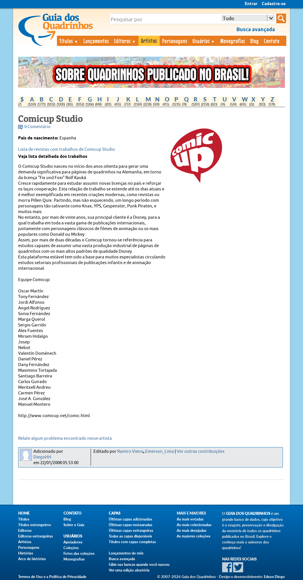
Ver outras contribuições (201, 451)
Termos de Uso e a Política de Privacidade (52, 576)
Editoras (125, 40)
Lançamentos (96, 40)
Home (23, 513)
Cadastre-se (274, 4)
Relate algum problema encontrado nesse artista (65, 438)
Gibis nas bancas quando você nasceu (139, 564)
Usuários (204, 40)
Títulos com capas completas (132, 541)
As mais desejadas (191, 530)
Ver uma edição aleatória (129, 570)
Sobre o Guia (73, 524)
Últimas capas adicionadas (130, 519)
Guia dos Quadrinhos (248, 513)
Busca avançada (122, 558)
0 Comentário (37, 126)
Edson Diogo (274, 576)
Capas (114, 513)
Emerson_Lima (159, 451)
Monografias (232, 40)
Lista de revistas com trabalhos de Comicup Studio (66, 149)
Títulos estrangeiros (34, 524)
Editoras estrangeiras (35, 536)
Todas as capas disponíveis (130, 536)
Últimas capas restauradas (130, 524)
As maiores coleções (193, 536)
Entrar (251, 4)
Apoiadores (72, 542)
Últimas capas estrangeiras (131, 530)
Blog (254, 40)
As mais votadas (190, 519)
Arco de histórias (32, 558)
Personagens (174, 40)
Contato (271, 40)
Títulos (68, 40)
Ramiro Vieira (130, 451)
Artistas (149, 40)
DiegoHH (42, 457)
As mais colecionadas (194, 524)
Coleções (71, 547)
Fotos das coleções (79, 553)
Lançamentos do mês (126, 553)
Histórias (25, 553)
